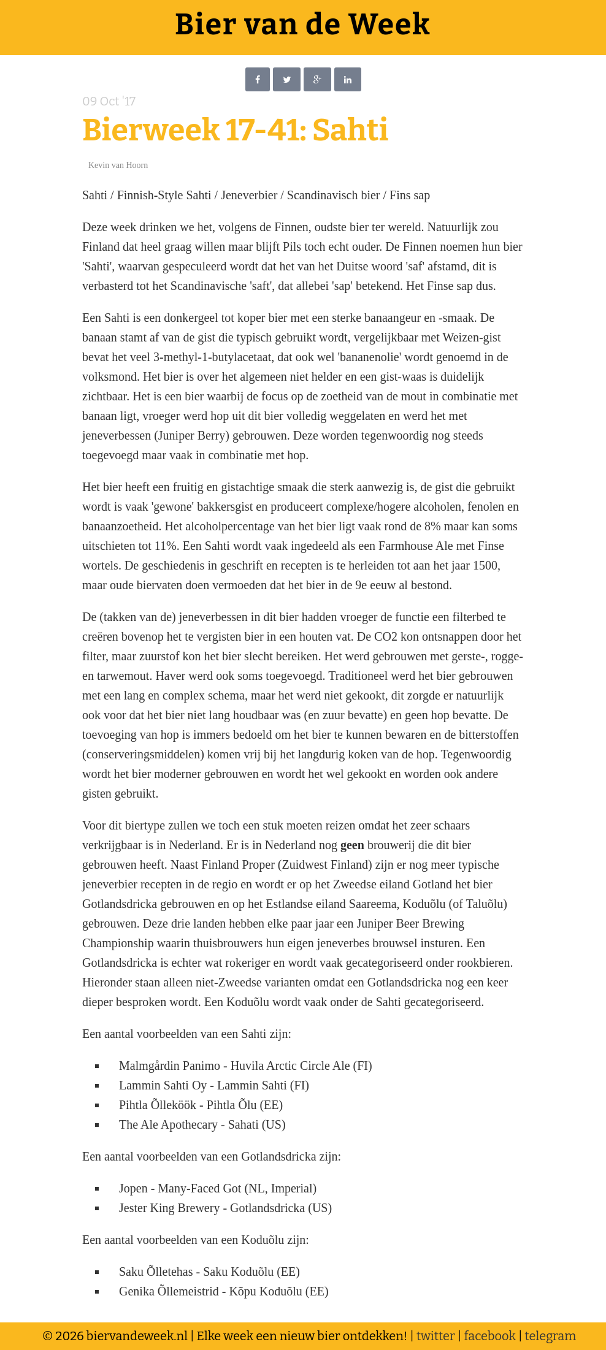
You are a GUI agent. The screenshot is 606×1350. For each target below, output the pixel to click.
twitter (435, 1336)
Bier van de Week (303, 24)
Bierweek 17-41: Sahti (235, 130)
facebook (490, 1336)
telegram (551, 1336)
